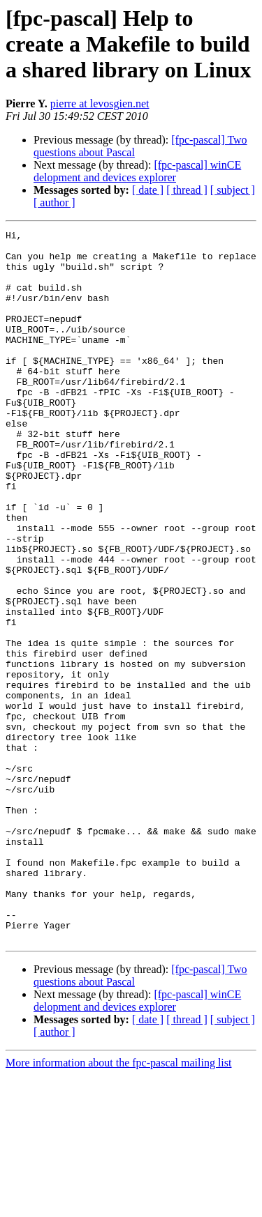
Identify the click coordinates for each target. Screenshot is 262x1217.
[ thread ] (187, 190)
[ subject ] (232, 190)
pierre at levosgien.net (100, 103)
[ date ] (147, 190)
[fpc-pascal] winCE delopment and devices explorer (137, 171)
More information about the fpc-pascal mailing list (118, 1205)
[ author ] (54, 202)
